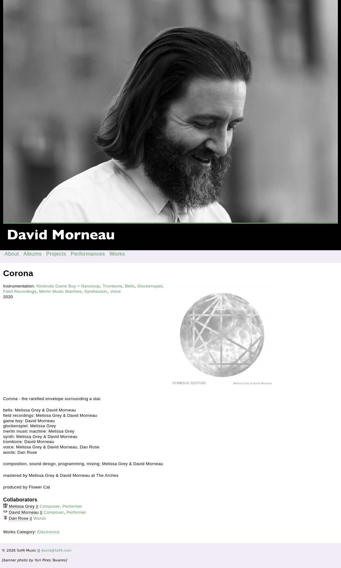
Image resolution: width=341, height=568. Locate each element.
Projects (56, 254)
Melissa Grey (22, 506)
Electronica (48, 532)
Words (39, 518)
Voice (115, 291)
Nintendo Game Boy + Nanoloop (68, 286)
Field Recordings (19, 291)
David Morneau (24, 512)
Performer (72, 506)
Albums (32, 254)
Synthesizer (95, 291)
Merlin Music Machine (60, 291)
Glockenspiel (149, 286)
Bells (130, 286)
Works (117, 254)
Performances (88, 254)
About (11, 254)
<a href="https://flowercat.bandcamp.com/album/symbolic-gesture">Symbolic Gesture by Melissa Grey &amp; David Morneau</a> (85, 306)
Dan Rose (18, 518)
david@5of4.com (56, 550)
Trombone (113, 286)
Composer (50, 506)
